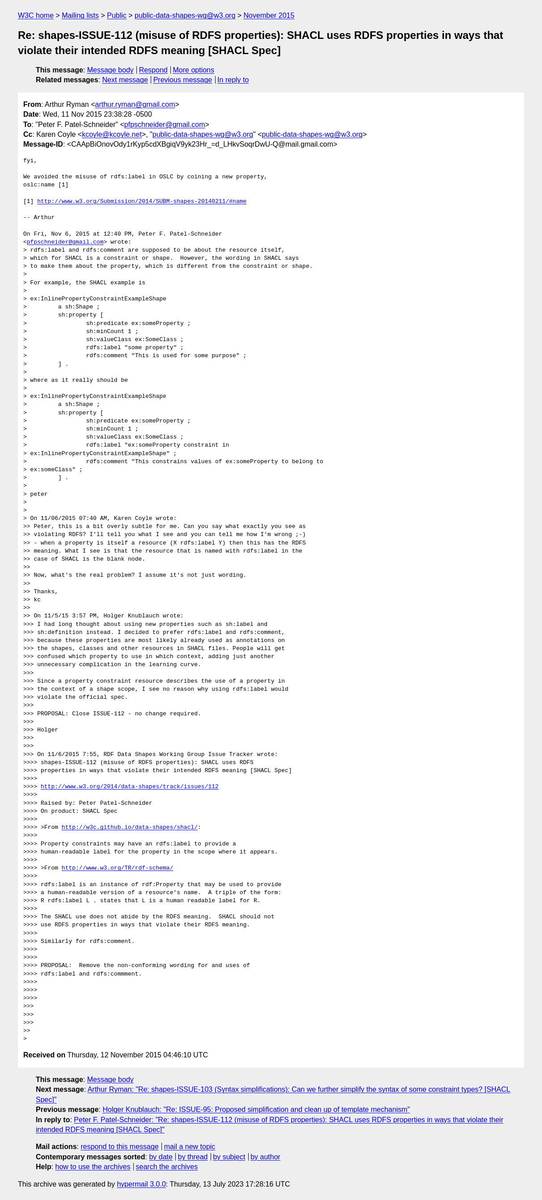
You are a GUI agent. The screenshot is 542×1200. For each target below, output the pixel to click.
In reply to (233, 80)
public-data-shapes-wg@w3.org (185, 15)
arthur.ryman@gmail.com (135, 104)
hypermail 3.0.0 (141, 1184)
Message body (110, 70)
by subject (229, 1157)
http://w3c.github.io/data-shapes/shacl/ (130, 828)
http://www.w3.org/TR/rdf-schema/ (118, 868)
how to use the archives (93, 1166)
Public (117, 15)
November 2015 (269, 15)
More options (194, 70)
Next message (125, 80)
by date (160, 1157)
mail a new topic (190, 1146)
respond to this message (119, 1146)
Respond (153, 70)
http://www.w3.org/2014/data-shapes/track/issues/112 (130, 787)
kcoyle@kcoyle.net (112, 134)
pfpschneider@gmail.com (164, 124)
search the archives (167, 1166)
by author (265, 1157)
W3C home (36, 15)
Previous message (182, 80)
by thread (193, 1157)
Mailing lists (80, 15)
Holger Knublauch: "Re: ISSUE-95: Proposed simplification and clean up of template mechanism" (256, 1109)
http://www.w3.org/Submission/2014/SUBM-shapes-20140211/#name (141, 202)
